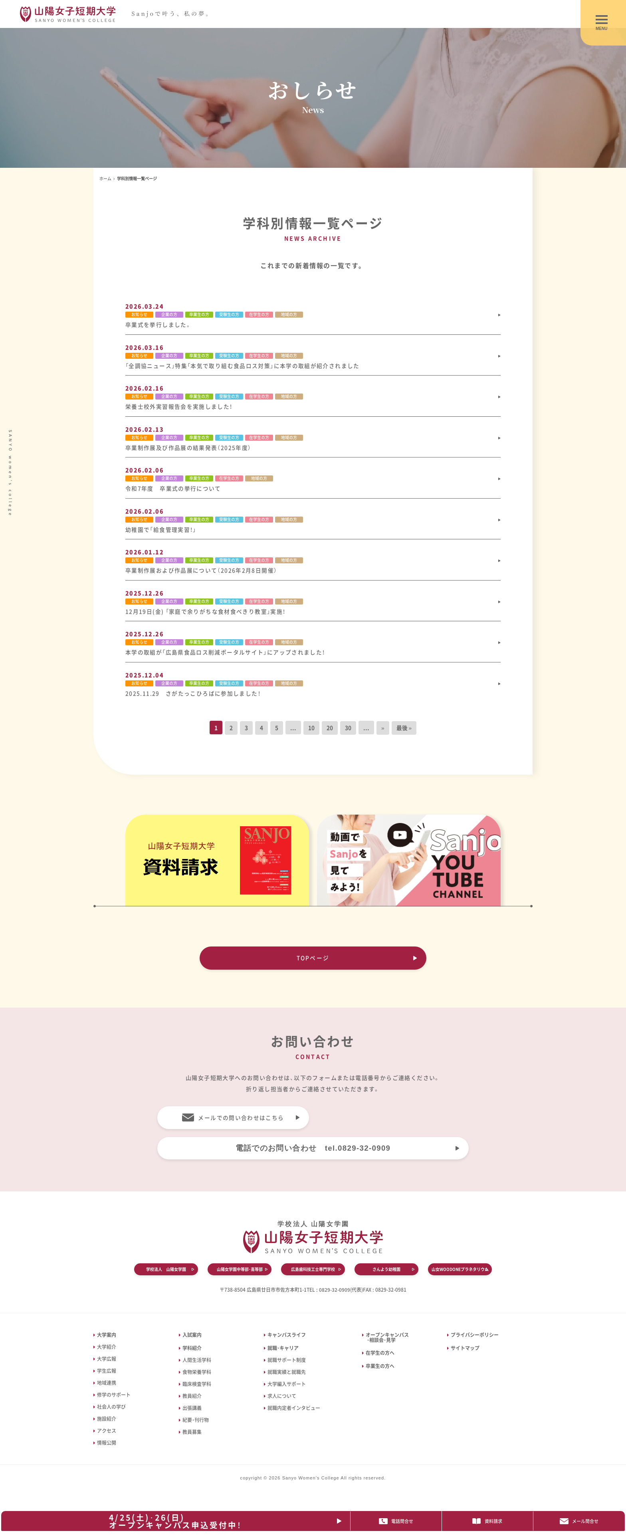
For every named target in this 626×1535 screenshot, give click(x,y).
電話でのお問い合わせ (313, 1155)
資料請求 (490, 1521)
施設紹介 (106, 1425)
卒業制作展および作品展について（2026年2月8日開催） (201, 574)
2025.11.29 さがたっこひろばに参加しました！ (193, 698)
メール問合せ (581, 1521)
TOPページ (313, 963)
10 (311, 733)
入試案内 (192, 1341)
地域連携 (106, 1389)
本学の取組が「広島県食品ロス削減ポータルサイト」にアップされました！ (226, 656)
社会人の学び (111, 1413)
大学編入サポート (286, 1390)
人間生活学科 (196, 1366)
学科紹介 (192, 1354)
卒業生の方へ (380, 1372)
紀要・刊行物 (195, 1426)
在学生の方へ (380, 1359)
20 (330, 733)
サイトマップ (465, 1354)
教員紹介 (192, 1402)
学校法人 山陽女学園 (166, 1277)
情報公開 (106, 1449)
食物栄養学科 (196, 1378)
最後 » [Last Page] (404, 733)
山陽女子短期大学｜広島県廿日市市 (120, 14)
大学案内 (106, 1341)
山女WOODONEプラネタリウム (460, 1277)
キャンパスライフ (286, 1341)
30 (348, 733)
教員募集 (192, 1438)
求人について (281, 1402)
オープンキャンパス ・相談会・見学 (385, 1344)
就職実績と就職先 (286, 1378)
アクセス (106, 1437)
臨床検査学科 (196, 1390)
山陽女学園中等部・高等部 (240, 1277)
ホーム (105, 178)
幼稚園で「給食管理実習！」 (161, 532)
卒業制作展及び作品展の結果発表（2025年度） (188, 449)
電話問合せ (401, 1521)
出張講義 (192, 1414)
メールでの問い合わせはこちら (241, 1123)
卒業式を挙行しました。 (158, 325)
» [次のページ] (382, 733)
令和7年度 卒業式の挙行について (173, 491)
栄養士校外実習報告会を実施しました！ (179, 408)
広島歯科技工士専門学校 (313, 1277)
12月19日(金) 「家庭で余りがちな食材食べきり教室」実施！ (206, 615)
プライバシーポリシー (475, 1341)
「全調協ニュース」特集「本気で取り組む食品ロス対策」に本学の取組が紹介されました (243, 366)
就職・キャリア (283, 1354)
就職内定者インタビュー (293, 1414)
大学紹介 (106, 1353)
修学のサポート (114, 1401)
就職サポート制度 (286, 1366)
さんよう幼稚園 (386, 1277)
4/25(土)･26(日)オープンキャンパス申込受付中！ (178, 1521)
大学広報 (106, 1365)
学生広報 (106, 1377)
